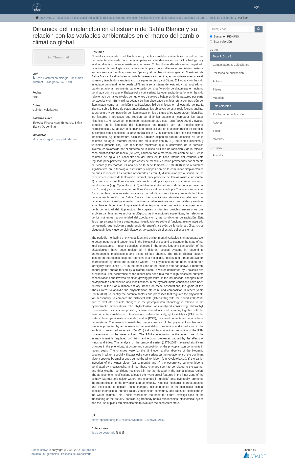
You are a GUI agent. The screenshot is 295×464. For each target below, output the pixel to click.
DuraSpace (89, 450)
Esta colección (221, 41)
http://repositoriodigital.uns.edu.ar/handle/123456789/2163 (127, 419)
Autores (218, 81)
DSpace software (40, 450)
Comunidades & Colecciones (231, 64)
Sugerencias (51, 454)
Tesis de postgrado (222, 17)
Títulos (217, 89)
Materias (218, 97)
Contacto (35, 454)
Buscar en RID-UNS (224, 36)
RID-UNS (46, 17)
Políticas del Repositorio (76, 454)
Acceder (218, 155)
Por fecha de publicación (228, 73)
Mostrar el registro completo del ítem (55, 139)
